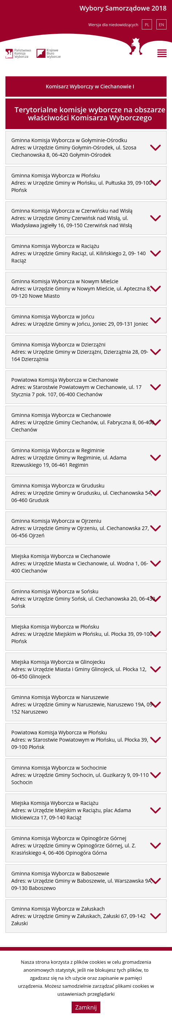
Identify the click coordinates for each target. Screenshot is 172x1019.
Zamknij (86, 1007)
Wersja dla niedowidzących (113, 24)
